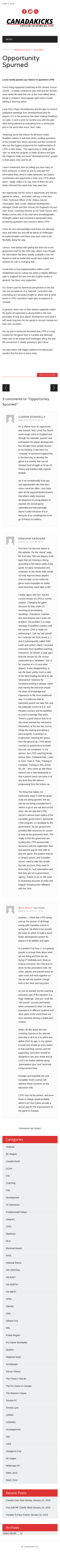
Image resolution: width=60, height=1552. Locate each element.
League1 (10, 1219)
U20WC (10, 1415)
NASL (9, 1255)
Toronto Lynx (12, 1407)
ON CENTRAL (13, 1270)
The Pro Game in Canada (19, 1386)
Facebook (24, 11)
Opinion (10, 1306)
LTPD (9, 1226)
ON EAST (11, 1277)
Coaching (10, 1183)
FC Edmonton (13, 1205)
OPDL (9, 1299)
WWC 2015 (11, 1473)
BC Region (11, 1154)
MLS (8, 1241)
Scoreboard (11, 1364)
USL (8, 1436)
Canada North (13, 1161)
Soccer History (13, 1371)
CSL (8, 1190)
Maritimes (11, 1234)
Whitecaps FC (13, 1465)
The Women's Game (16, 1393)
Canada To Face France (18, 1515)
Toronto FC (11, 1400)
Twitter (30, 11)
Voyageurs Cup (13, 1451)
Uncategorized (47, 375)
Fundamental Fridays (16, 1212)
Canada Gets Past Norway (19, 1500)
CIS (8, 1176)
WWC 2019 (11, 1480)
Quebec (10, 1349)
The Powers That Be (16, 1378)
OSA (8, 1313)
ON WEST (11, 1291)
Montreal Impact (14, 1248)
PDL (8, 1328)
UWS (8, 1444)
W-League (11, 1458)
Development (12, 1197)
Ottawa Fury (12, 1320)
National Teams (13, 1263)
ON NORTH (12, 1284)
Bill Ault (39, 49)
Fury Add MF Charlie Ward (19, 1507)
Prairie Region (13, 1335)
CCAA (9, 1168)
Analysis (10, 1147)
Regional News (13, 1357)
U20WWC (11, 1422)
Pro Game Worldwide (16, 1342)
